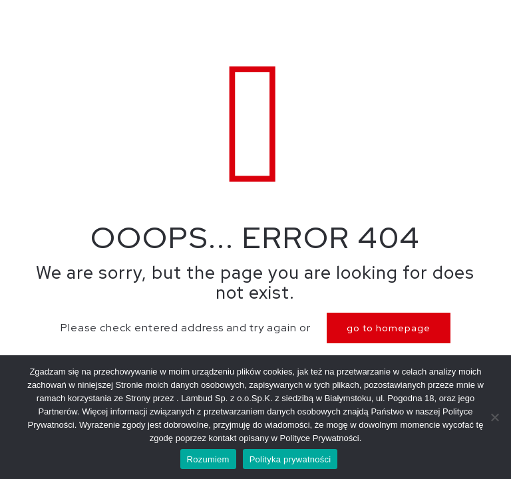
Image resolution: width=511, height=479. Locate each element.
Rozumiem (208, 459)
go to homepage (388, 328)
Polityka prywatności (290, 459)
